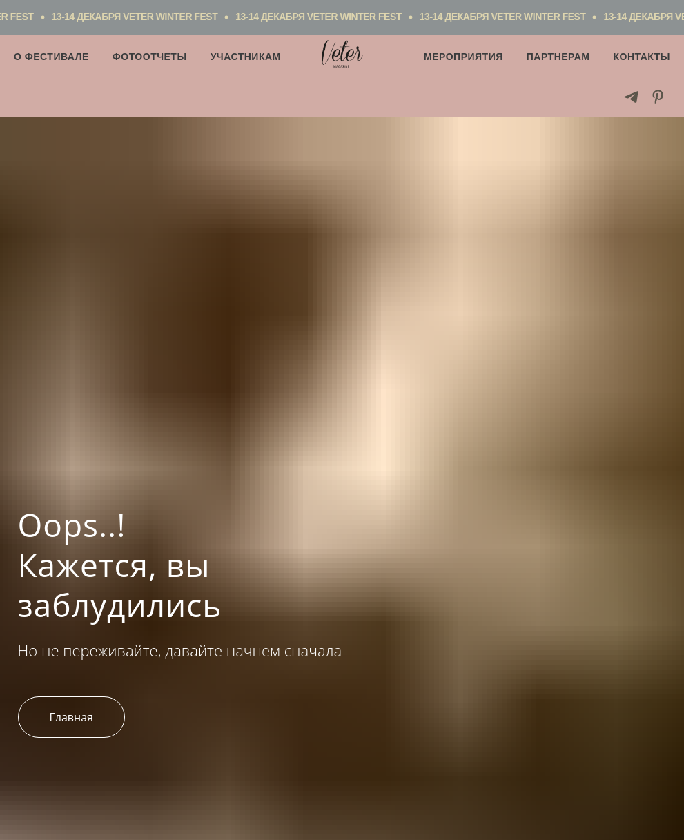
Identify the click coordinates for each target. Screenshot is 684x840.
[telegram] (631, 97)
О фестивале (51, 56)
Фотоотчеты (150, 56)
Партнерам (558, 56)
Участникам (246, 56)
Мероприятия (463, 56)
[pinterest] (658, 97)
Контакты (642, 56)
